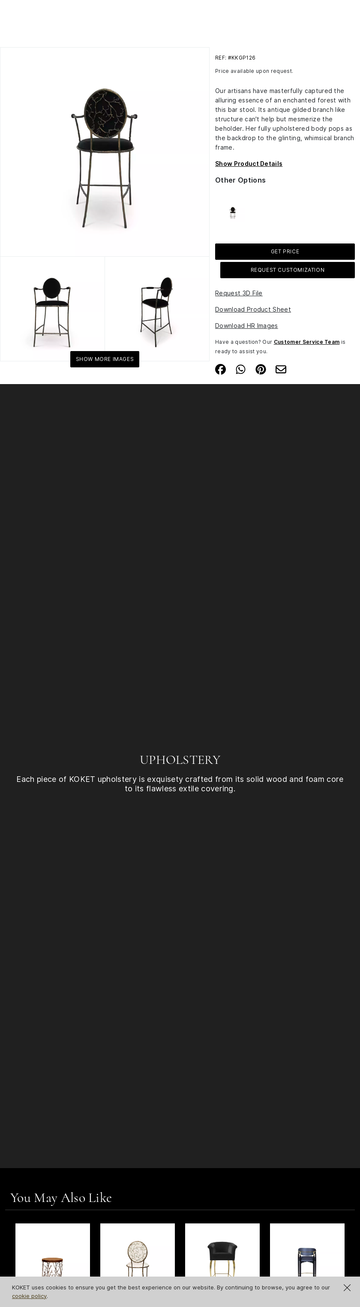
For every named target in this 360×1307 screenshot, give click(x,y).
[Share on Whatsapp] (240, 368)
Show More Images (105, 359)
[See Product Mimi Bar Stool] (222, 1260)
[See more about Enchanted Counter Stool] (232, 209)
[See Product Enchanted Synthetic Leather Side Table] (52, 1260)
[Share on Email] (281, 368)
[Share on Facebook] (220, 368)
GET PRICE (285, 251)
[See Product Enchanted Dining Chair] (137, 1260)
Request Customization (288, 270)
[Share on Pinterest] (260, 368)
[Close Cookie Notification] (347, 1287)
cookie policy (29, 1295)
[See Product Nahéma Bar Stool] (307, 1260)
